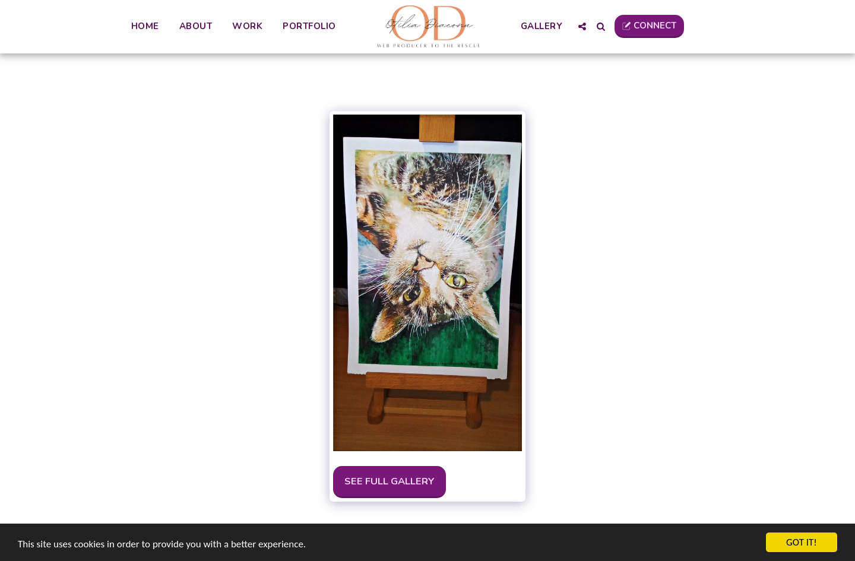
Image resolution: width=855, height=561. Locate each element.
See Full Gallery (389, 481)
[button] (582, 26)
